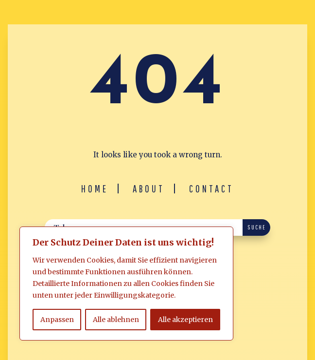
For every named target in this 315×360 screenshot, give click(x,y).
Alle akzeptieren (185, 319)
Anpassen (57, 319)
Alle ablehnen (116, 319)
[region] (126, 284)
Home (94, 188)
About (149, 188)
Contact (211, 188)
